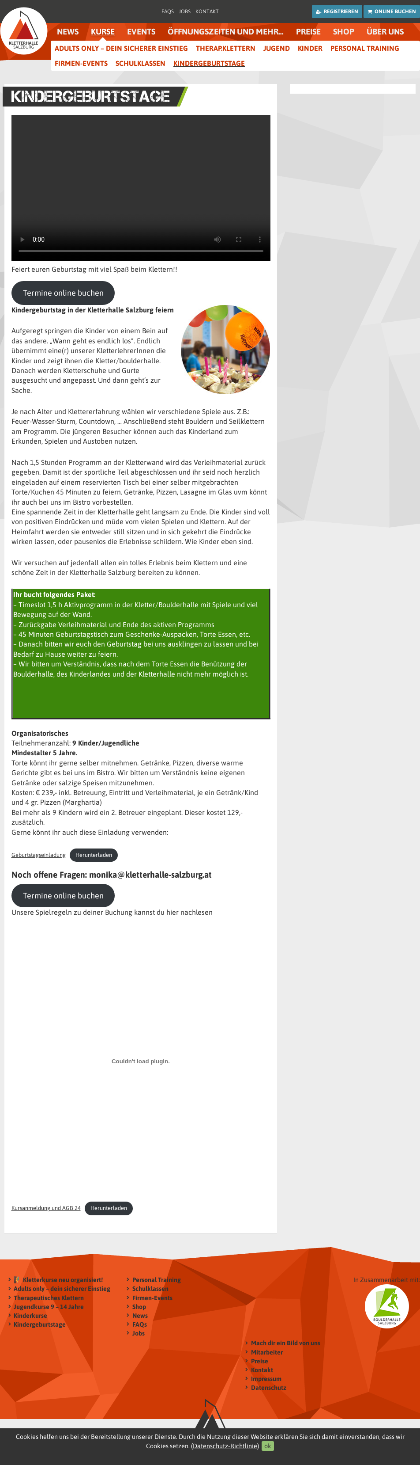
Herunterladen (93, 855)
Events (141, 31)
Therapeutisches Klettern (49, 1297)
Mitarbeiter (267, 1352)
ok (267, 1446)
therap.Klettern (225, 48)
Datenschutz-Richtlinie (225, 1446)
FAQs (167, 11)
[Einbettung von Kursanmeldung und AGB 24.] (140, 1061)
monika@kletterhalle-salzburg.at (150, 874)
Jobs (185, 11)
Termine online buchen (63, 292)
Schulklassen (140, 63)
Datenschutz (268, 1387)
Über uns (385, 31)
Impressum (266, 1378)
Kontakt (207, 11)
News (68, 31)
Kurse (103, 31)
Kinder (310, 48)
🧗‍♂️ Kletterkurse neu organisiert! (58, 1279)
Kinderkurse (30, 1315)
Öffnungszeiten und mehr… (226, 31)
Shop (343, 31)
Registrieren (337, 11)
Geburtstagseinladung (38, 855)
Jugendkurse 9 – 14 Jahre (49, 1306)
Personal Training (364, 48)
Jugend (276, 48)
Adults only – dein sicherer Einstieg (121, 48)
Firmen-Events (81, 63)
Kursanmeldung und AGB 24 (46, 1208)
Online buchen (392, 11)
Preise (308, 31)
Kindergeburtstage (209, 63)
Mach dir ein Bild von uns (285, 1343)
